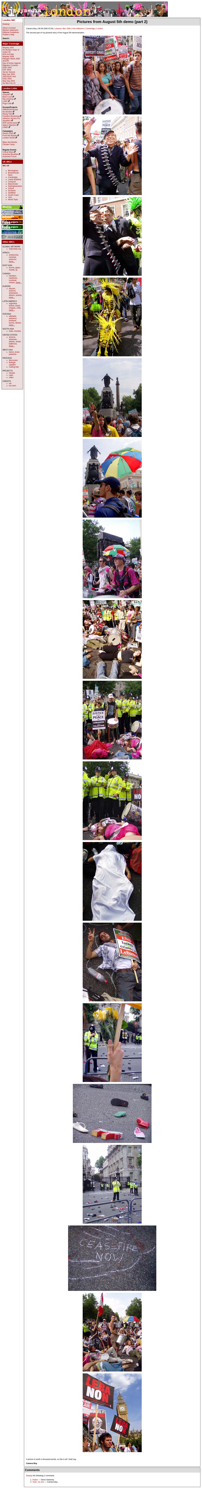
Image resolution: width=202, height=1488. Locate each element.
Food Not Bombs (10, 135)
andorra (12, 291)
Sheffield (11, 193)
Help (12, 34)
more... (12, 261)
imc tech (12, 386)
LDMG (5, 127)
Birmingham (13, 171)
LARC (5, 101)
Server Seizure (9, 72)
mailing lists (14, 367)
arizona (12, 337)
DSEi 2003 (7, 79)
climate (12, 373)
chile (18, 308)
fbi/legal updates (12, 363)
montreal (12, 280)
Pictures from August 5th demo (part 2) (112, 22)
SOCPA (6, 61)
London (99, 28)
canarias (12, 257)
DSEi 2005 (7, 68)
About (5, 28)
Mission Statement (10, 30)
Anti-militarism (78, 28)
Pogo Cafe (7, 103)
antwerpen (13, 293)
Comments (32, 1470)
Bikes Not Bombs (10, 142)
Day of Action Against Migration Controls (11, 64)
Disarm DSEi (8, 133)
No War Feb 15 (9, 83)
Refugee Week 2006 (11, 59)
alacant (12, 288)
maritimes (13, 278)
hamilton (12, 276)
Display (29, 1476)
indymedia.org (15, 249)
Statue (35, 1480)
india (11, 331)
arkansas (13, 339)
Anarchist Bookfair (10, 154)
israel (17, 352)
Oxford (11, 188)
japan (17, 267)
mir (10, 383)
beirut (11, 352)
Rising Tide (8, 114)
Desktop (6, 24)
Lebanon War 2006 (63, 28)
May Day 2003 (9, 81)
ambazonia (13, 255)
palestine (13, 354)
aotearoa (12, 318)
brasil (17, 306)
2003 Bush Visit (9, 76)
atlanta (12, 341)
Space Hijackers (9, 125)
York (10, 197)
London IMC (9, 20)
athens (12, 295)
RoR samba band (10, 123)
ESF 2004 (7, 70)
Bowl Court (7, 97)
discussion (13, 360)
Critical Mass (8, 152)
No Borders (7, 112)
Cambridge (90, 28)
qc (17, 270)
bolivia (11, 306)
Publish (6, 34)
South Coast (13, 195)
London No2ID (9, 138)
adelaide (12, 316)
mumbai (17, 331)
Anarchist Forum (10, 156)
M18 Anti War (8, 54)
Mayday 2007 (8, 48)
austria (18, 295)
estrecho (12, 259)
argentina (13, 303)
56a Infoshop (8, 99)
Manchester (13, 184)
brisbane (12, 321)
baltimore (13, 344)
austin (18, 341)
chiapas (12, 308)
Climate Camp (9, 144)
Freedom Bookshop (11, 116)
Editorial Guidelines (11, 32)
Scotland (12, 191)
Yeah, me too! (38, 1482)
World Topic (13, 199)
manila (11, 270)
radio (11, 375)
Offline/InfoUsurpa (10, 109)
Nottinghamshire (15, 186)
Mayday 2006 (8, 56)
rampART (7, 94)
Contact (12, 28)
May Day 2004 (9, 74)
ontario (12, 282)
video (11, 377)
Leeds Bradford (14, 179)
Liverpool (12, 182)
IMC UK (6, 166)
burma (11, 267)
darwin (18, 323)
